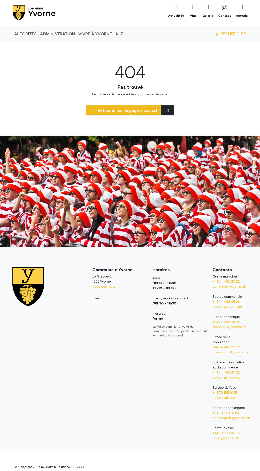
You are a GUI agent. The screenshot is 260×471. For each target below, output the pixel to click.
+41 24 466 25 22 (226, 281)
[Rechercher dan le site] (167, 110)
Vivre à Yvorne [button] (95, 34)
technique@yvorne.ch (230, 327)
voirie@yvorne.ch (226, 438)
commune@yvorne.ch (229, 286)
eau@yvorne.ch (225, 397)
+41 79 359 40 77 (226, 433)
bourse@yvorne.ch (227, 306)
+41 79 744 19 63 (226, 413)
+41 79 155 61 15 (225, 392)
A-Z (119, 34)
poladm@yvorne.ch (228, 377)
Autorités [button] (25, 34)
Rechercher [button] (230, 34)
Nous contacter (104, 286)
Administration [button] (57, 34)
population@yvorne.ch (230, 352)
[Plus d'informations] (96, 298)
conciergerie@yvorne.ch (231, 418)
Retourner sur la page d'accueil (123, 110)
